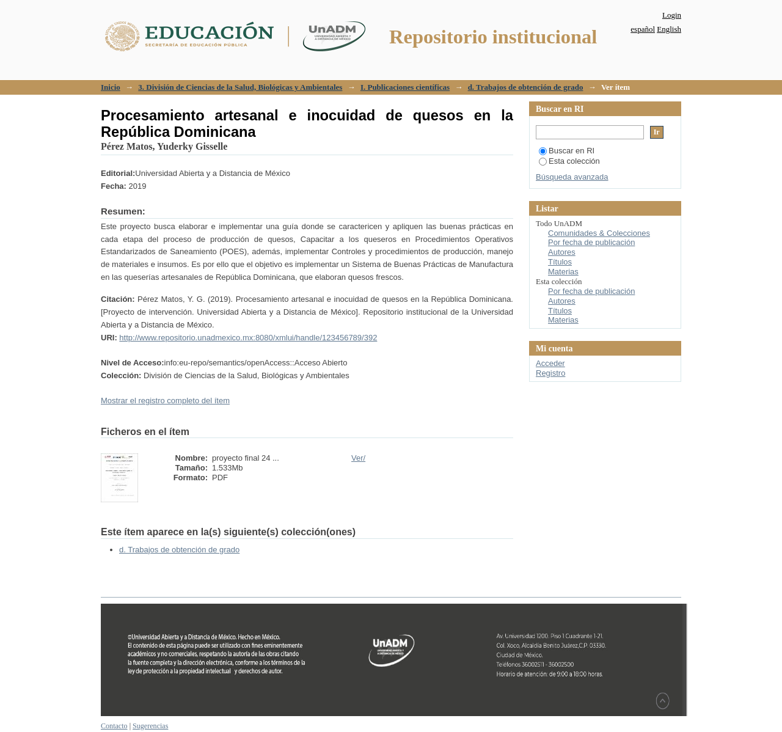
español (642, 29)
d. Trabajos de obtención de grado (525, 87)
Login (671, 15)
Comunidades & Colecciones (599, 233)
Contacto (114, 726)
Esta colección (569, 161)
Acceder (550, 363)
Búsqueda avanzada (572, 176)
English (669, 29)
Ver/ (358, 458)
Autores (562, 252)
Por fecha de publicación (591, 242)
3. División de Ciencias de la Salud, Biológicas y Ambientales (240, 87)
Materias (563, 271)
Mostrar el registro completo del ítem (165, 400)
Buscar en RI (566, 150)
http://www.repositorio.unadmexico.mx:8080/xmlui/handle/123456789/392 (248, 337)
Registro (550, 373)
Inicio (110, 87)
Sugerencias (150, 726)
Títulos (560, 261)
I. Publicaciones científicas (405, 87)
